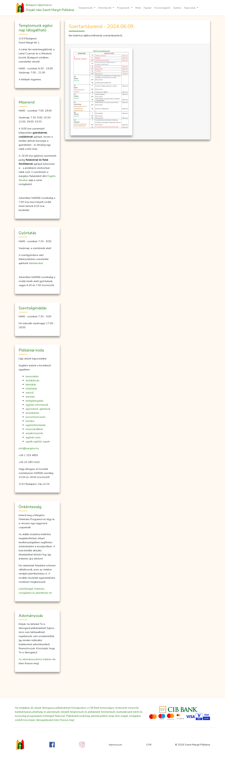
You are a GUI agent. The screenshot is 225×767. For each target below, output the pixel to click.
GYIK (149, 744)
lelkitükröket (36, 263)
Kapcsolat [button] (190, 8)
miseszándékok (34, 429)
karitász (30, 421)
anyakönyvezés (34, 433)
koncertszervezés (36, 417)
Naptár (148, 8)
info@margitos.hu (29, 448)
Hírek (138, 8)
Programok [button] (123, 8)
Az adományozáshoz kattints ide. (37, 659)
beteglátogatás (34, 400)
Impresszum (115, 744)
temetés (30, 396)
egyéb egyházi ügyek (38, 441)
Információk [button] (105, 8)
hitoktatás (31, 388)
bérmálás (31, 384)
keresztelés (32, 376)
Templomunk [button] (85, 8)
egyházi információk (37, 405)
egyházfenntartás (36, 425)
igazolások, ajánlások (38, 409)
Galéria (177, 8)
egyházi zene (33, 437)
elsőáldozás (32, 380)
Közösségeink (162, 8)
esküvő (30, 392)
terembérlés (32, 413)
